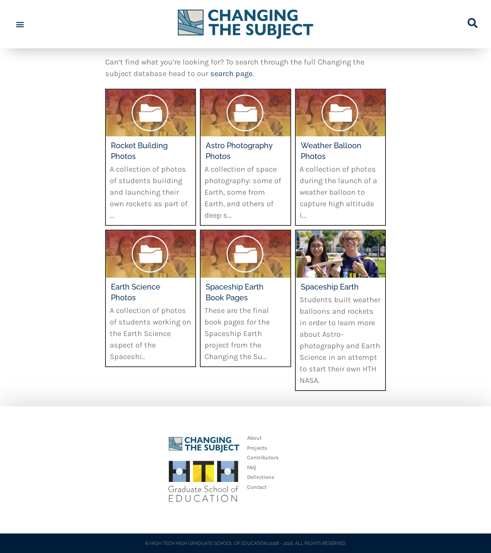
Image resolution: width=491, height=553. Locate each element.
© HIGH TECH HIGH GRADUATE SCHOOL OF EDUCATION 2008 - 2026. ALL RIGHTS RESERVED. (245, 543)
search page (231, 73)
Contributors (262, 457)
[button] (19, 24)
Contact (257, 487)
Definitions (260, 477)
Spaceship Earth (330, 286)
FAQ (251, 467)
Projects (257, 448)
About (254, 438)
